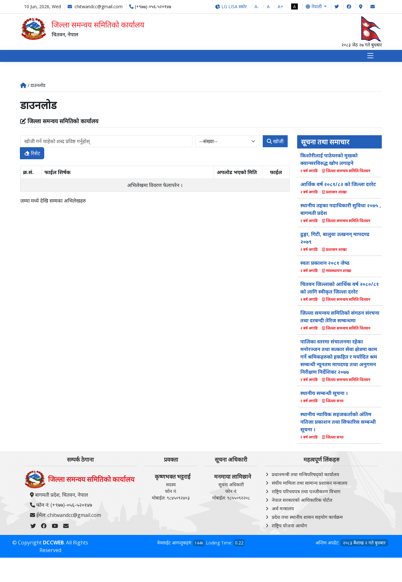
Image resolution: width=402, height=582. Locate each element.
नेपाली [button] (314, 6)
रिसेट (32, 154)
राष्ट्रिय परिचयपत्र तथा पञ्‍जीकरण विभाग (306, 492)
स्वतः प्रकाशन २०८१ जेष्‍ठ (325, 264)
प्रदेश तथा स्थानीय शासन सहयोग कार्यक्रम (307, 518)
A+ (280, 6)
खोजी (275, 142)
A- (257, 6)
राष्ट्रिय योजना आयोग (289, 527)
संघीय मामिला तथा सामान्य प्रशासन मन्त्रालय (309, 484)
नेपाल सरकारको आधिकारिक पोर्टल (302, 501)
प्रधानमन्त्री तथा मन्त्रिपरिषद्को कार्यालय (305, 475)
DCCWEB (53, 543)
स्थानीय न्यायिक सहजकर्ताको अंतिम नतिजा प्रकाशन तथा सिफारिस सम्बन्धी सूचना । (338, 423)
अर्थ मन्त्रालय (283, 509)
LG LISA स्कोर (231, 6)
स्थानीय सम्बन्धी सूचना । (324, 394)
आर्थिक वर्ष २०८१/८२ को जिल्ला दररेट (338, 185)
